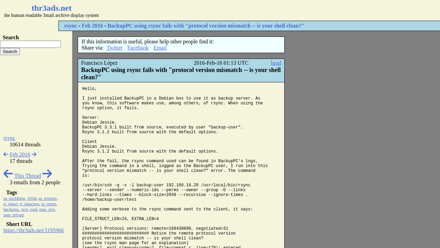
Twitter (114, 48)
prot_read (29, 209)
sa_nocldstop (14, 198)
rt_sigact (10, 204)
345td (31, 198)
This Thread (27, 176)
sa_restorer (47, 198)
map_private (13, 215)
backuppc (11, 209)
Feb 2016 (92, 26)
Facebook (137, 48)
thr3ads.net (52, 7)
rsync (70, 26)
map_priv (47, 209)
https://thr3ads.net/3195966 (33, 230)
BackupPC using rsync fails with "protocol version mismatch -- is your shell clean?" (206, 26)
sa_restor (48, 204)
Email (160, 48)
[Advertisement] (204, 10)
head (276, 63)
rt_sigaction (29, 204)
